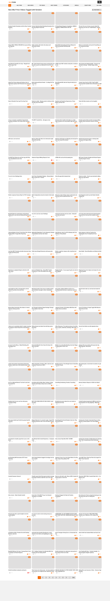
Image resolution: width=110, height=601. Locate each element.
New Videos (30, 5)
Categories (66, 5)
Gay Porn (99, 5)
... (69, 577)
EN (9, 5)
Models (77, 5)
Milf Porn (19, 5)
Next (73, 577)
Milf (12, 2)
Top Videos (42, 5)
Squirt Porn (88, 5)
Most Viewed (54, 5)
